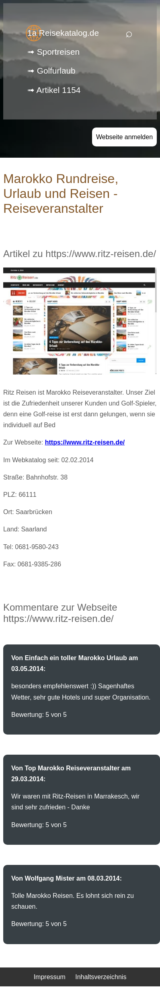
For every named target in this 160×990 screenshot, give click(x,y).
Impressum (50, 977)
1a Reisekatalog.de (63, 32)
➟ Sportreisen (53, 51)
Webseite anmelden (124, 137)
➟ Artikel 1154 (53, 90)
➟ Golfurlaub (51, 70)
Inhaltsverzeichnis (100, 977)
